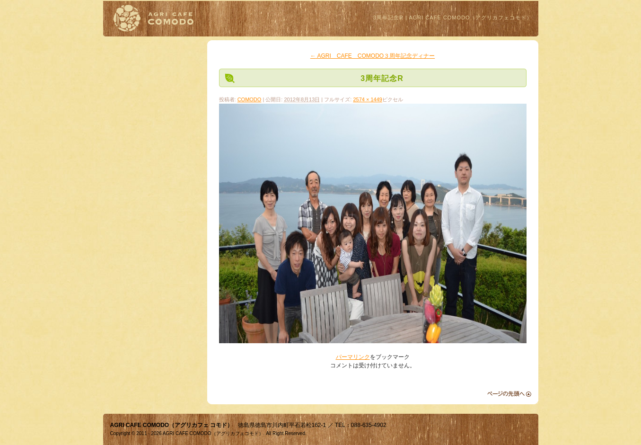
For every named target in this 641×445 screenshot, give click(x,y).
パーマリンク (353, 357)
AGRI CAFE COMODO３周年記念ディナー (372, 56)
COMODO (249, 99)
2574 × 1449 (367, 99)
